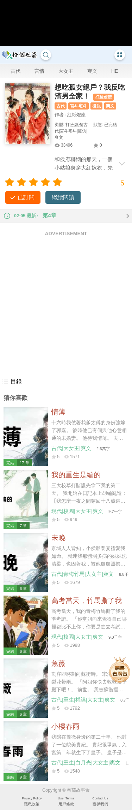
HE (114, 71)
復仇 (96, 106)
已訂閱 (26, 197)
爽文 (92, 71)
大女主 (65, 71)
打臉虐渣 (103, 97)
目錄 (12, 381)
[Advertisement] (66, 307)
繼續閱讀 (63, 197)
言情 (39, 71)
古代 (15, 71)
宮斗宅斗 (78, 106)
